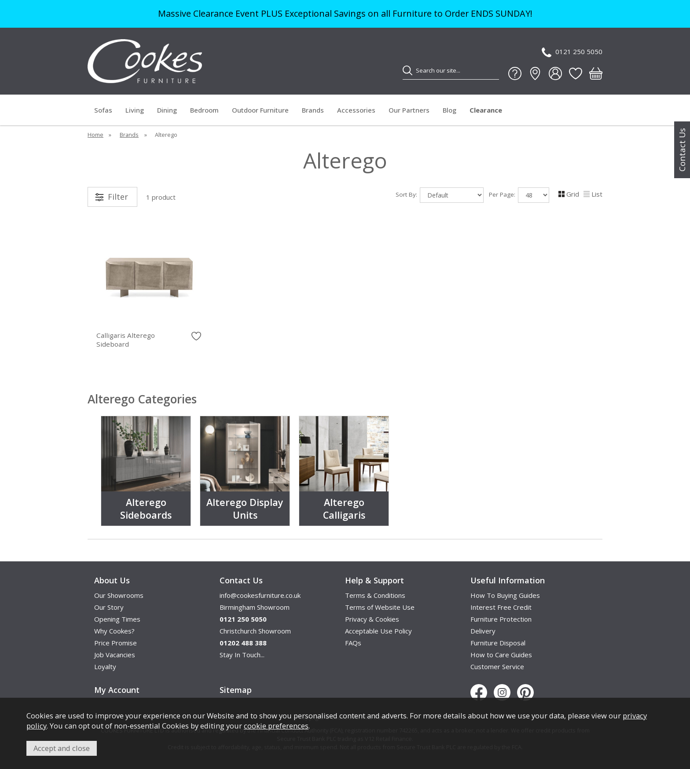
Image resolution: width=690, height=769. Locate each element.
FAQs (353, 642)
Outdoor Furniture (260, 110)
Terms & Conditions (375, 595)
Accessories (356, 110)
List (593, 194)
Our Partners (409, 110)
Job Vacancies (114, 654)
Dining (167, 110)
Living (134, 110)
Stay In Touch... (242, 654)
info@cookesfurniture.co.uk (260, 595)
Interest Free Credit (501, 607)
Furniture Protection (501, 619)
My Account (116, 690)
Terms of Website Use (380, 607)
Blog (449, 110)
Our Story (109, 607)
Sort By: (440, 195)
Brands (313, 110)
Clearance (486, 110)
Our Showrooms (118, 595)
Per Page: (519, 195)
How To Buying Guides (505, 595)
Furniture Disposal (497, 642)
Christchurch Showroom (255, 630)
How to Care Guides (501, 654)
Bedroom (204, 110)
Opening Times (117, 619)
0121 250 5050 (572, 52)
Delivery (482, 630)
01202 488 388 (243, 642)
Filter (118, 196)
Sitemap (236, 690)
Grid (568, 194)
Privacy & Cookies (372, 619)
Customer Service (497, 666)
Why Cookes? (114, 630)
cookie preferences (276, 726)
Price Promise (115, 642)
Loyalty (105, 666)
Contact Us (682, 150)
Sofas (103, 110)
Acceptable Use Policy (378, 630)
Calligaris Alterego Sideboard (125, 339)
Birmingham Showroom (255, 607)
